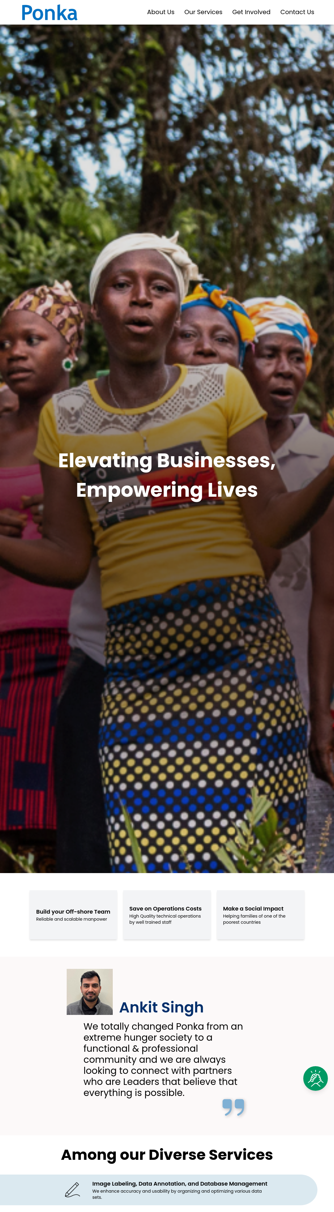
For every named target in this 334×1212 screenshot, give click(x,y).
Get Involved (251, 12)
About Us (161, 12)
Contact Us (297, 12)
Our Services (203, 12)
